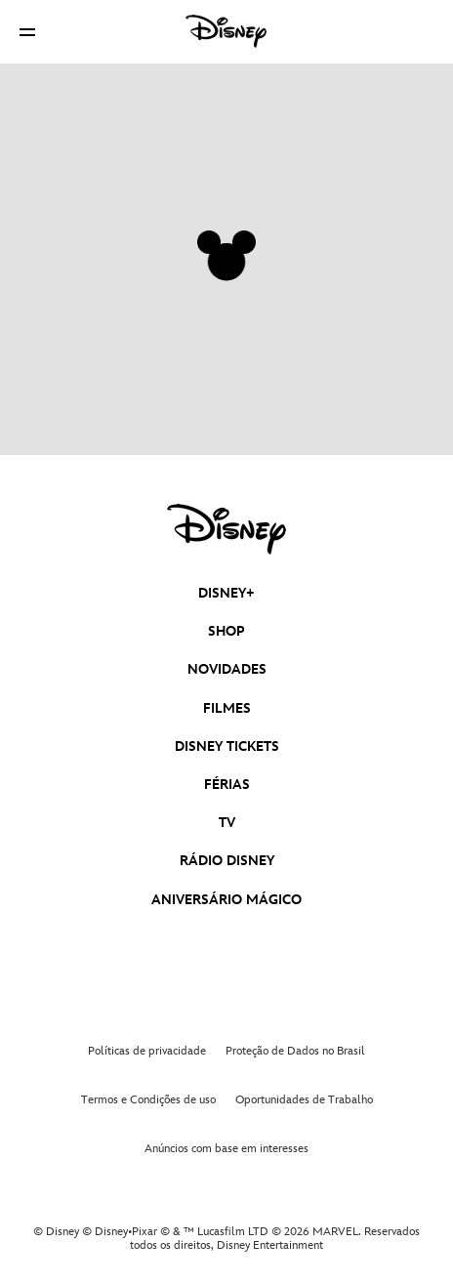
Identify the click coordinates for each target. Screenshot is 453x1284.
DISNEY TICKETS (227, 746)
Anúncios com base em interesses (226, 1148)
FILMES (227, 708)
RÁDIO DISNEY (227, 860)
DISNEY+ (226, 593)
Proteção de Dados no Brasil (295, 1051)
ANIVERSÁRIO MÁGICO (226, 899)
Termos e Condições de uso (148, 1100)
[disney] (226, 529)
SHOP (226, 631)
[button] (27, 31)
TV (227, 822)
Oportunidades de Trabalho (304, 1100)
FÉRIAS (227, 784)
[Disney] (226, 31)
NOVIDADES (227, 669)
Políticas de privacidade (147, 1051)
